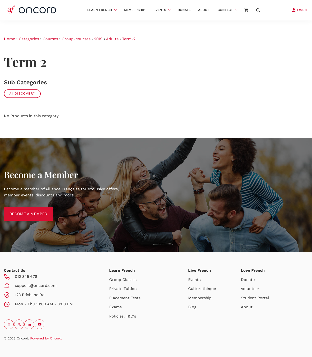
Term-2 (129, 39)
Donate (184, 10)
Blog (192, 307)
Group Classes (122, 279)
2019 (98, 39)
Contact (225, 10)
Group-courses (76, 39)
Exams (115, 307)
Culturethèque (202, 288)
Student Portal (255, 298)
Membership (134, 10)
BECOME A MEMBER (23, 210)
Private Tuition (123, 288)
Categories (29, 39)
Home (9, 39)
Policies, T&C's (122, 316)
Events (160, 10)
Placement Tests (124, 298)
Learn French (99, 10)
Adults (112, 39)
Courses (50, 39)
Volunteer (250, 288)
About (203, 10)
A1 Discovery (22, 93)
